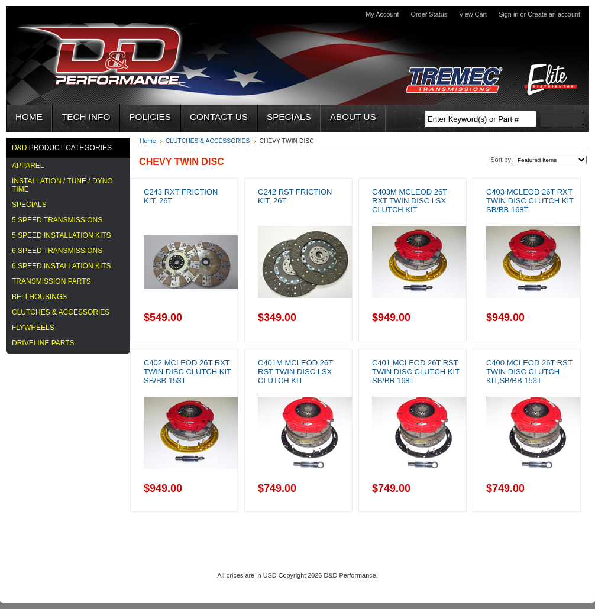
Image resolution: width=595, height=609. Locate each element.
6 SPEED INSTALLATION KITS (61, 266)
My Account (382, 14)
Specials (29, 204)
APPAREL (28, 165)
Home (148, 141)
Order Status (429, 14)
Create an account (554, 14)
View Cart (473, 14)
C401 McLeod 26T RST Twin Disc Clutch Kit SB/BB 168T (416, 371)
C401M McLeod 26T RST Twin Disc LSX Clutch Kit (295, 371)
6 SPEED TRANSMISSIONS (57, 251)
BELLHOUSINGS (39, 297)
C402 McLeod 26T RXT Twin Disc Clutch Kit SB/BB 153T (187, 371)
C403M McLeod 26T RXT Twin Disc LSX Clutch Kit (409, 200)
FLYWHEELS (33, 327)
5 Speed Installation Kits (61, 235)
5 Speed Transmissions (57, 220)
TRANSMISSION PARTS (51, 281)
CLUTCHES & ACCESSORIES (60, 312)
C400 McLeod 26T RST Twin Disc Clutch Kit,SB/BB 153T (529, 371)
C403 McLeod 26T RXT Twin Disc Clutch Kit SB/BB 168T (530, 200)
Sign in (508, 14)
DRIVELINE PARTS (43, 343)
